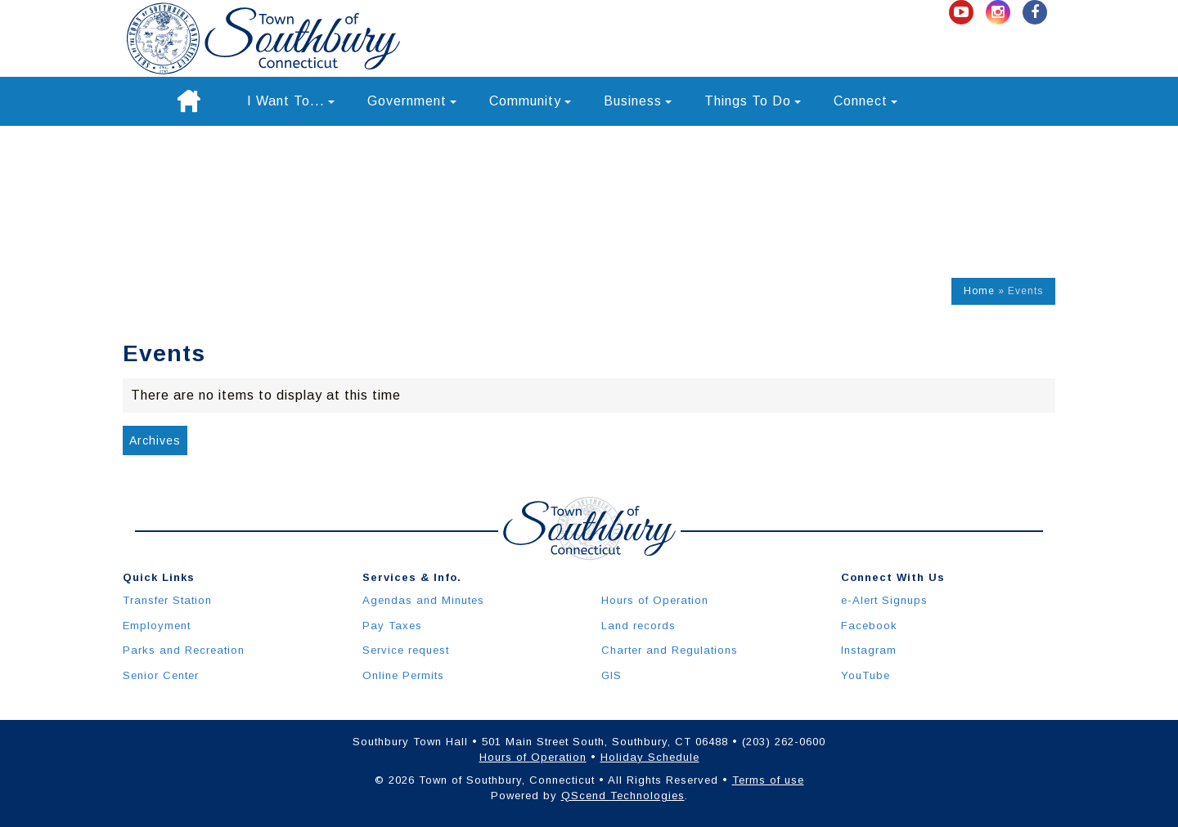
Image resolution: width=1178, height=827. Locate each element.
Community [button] (530, 101)
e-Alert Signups (884, 600)
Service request (405, 650)
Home (979, 291)
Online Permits (403, 675)
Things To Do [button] (752, 101)
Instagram (869, 650)
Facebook (869, 625)
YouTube (865, 675)
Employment (157, 625)
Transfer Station (167, 600)
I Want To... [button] (291, 101)
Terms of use (768, 780)
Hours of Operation (654, 600)
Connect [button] (865, 101)
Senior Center (161, 675)
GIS (611, 675)
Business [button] (638, 101)
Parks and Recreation (184, 650)
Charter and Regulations (669, 650)
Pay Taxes (392, 625)
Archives (155, 440)
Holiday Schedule (649, 757)
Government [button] (411, 101)
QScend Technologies (623, 795)
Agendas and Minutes (423, 600)
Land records (638, 625)
